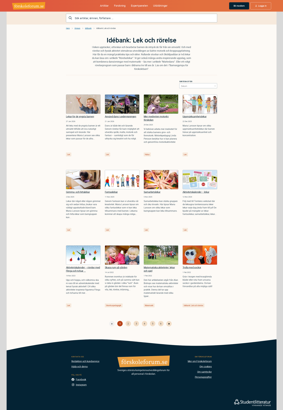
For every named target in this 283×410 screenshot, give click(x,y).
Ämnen (77, 28)
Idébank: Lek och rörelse (193, 305)
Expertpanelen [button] (139, 5)
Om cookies (205, 366)
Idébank (88, 28)
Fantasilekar (111, 192)
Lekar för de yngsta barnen (80, 116)
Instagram (81, 384)
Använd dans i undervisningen (120, 116)
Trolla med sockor (192, 267)
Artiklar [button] (104, 5)
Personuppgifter (203, 377)
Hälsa (147, 154)
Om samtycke (204, 371)
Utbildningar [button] (160, 5)
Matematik (149, 305)
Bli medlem (239, 5)
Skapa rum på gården (116, 267)
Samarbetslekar (152, 192)
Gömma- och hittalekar (78, 192)
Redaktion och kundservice (85, 361)
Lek (68, 154)
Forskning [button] (120, 5)
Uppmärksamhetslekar (195, 116)
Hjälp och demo (79, 366)
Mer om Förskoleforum (200, 361)
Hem (68, 28)
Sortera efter (185, 81)
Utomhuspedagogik (113, 305)
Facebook (81, 379)
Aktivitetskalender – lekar (196, 192)
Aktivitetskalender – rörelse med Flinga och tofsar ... (83, 269)
